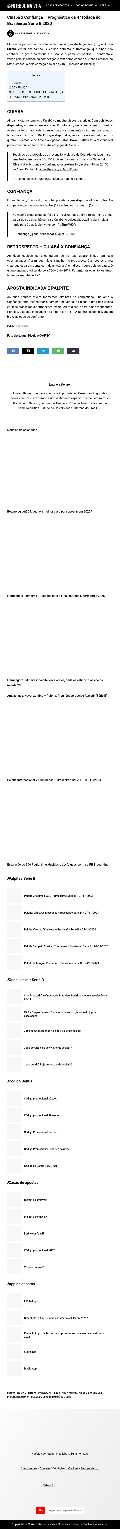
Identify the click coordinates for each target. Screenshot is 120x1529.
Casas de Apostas (60, 5)
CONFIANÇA (18, 87)
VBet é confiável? (34, 1267)
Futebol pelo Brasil (40, 1393)
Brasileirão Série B (65, 1393)
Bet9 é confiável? (34, 1233)
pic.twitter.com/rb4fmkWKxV (57, 224)
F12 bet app (31, 1301)
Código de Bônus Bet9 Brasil (40, 1165)
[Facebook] (13, 351)
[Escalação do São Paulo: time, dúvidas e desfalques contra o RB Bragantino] (60, 823)
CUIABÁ (15, 83)
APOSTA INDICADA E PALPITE (29, 97)
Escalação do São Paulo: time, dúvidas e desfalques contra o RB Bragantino (57, 864)
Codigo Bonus (87, 5)
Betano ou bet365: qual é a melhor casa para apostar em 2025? (49, 511)
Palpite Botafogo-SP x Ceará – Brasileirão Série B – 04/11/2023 (61, 963)
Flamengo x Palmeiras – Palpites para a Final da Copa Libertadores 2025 (56, 596)
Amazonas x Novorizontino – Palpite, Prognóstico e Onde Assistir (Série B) (57, 695)
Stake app (30, 1351)
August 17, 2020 (65, 234)
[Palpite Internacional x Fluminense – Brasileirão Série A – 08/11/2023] (60, 739)
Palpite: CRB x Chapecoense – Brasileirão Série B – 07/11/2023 (61, 912)
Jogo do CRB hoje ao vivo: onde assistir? (48, 1047)
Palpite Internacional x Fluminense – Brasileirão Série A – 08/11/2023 (54, 780)
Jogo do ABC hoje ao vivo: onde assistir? (48, 1064)
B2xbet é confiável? (35, 1199)
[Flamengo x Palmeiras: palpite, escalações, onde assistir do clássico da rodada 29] (60, 639)
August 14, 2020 (74, 179)
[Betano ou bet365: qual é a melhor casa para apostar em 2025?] (60, 470)
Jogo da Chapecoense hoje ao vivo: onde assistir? (53, 1030)
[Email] (73, 351)
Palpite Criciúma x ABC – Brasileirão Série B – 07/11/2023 (58, 895)
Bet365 (83, 312)
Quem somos (28, 1468)
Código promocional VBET (39, 1250)
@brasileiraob (21, 164)
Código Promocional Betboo (40, 1132)
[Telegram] (43, 351)
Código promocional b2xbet (40, 1098)
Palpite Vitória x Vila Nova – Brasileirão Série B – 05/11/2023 (60, 929)
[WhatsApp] (58, 351)
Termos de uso (90, 1468)
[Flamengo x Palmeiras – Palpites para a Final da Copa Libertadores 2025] (60, 555)
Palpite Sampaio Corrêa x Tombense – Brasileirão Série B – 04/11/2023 (66, 946)
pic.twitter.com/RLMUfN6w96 (58, 169)
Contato (45, 1468)
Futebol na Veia (16, 1393)
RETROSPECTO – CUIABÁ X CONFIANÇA (36, 92)
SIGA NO (49, 1485)
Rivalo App (30, 1368)
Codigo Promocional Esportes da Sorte (47, 1149)
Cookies (73, 1468)
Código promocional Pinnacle (41, 1115)
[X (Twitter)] (28, 351)
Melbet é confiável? (35, 1216)
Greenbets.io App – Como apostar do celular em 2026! (56, 1318)
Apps (105, 5)
